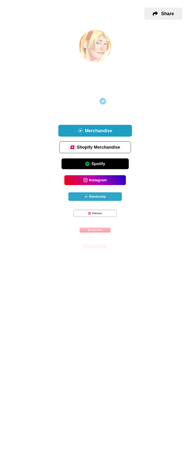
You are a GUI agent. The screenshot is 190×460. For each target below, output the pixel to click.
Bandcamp (95, 197)
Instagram (95, 180)
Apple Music (95, 230)
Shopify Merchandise (94, 147)
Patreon (95, 213)
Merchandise (94, 131)
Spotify (95, 164)
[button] (163, 14)
